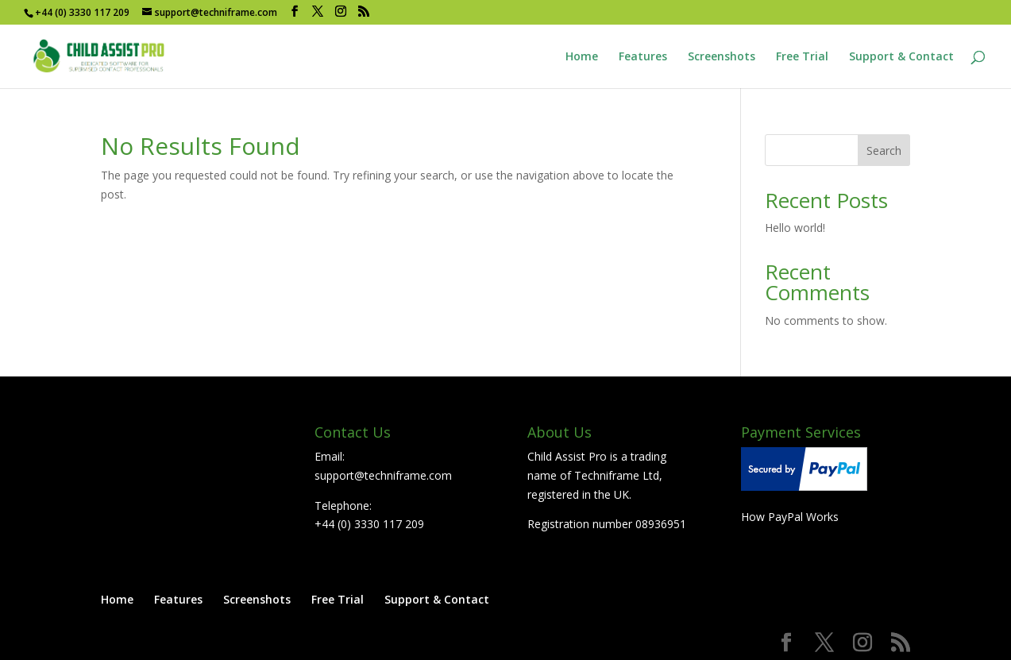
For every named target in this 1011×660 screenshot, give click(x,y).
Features (643, 57)
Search (883, 150)
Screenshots (721, 57)
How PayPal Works (790, 516)
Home (581, 57)
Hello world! (795, 227)
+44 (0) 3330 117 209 (369, 523)
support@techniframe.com (383, 475)
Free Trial (802, 57)
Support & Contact (901, 57)
